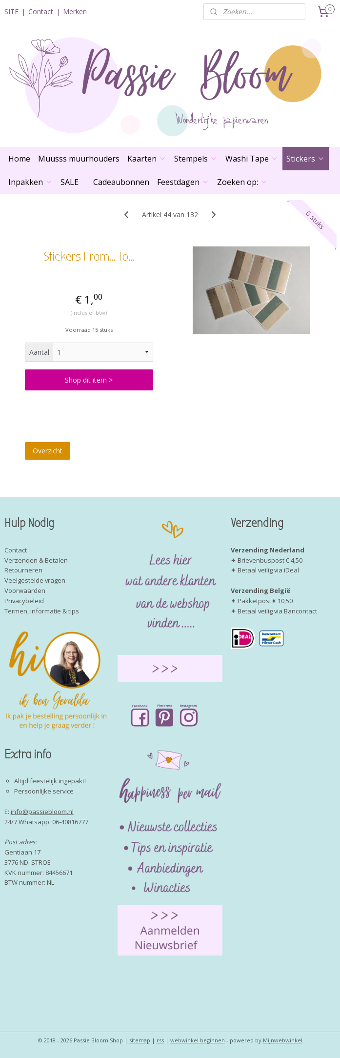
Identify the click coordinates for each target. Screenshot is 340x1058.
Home (19, 158)
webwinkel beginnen (197, 1040)
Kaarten (146, 158)
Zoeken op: (242, 182)
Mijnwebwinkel (282, 1040)
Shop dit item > (89, 380)
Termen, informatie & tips (41, 611)
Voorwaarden (24, 590)
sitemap (139, 1040)
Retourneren (23, 570)
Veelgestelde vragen (34, 580)
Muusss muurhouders (79, 158)
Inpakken (30, 182)
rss (160, 1040)
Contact (40, 11)
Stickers (305, 158)
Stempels (196, 158)
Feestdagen (183, 182)
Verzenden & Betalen (36, 560)
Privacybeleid (24, 600)
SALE (69, 182)
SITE (11, 11)
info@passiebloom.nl (42, 811)
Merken (75, 11)
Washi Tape (252, 158)
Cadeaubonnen (121, 182)
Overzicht (47, 450)
